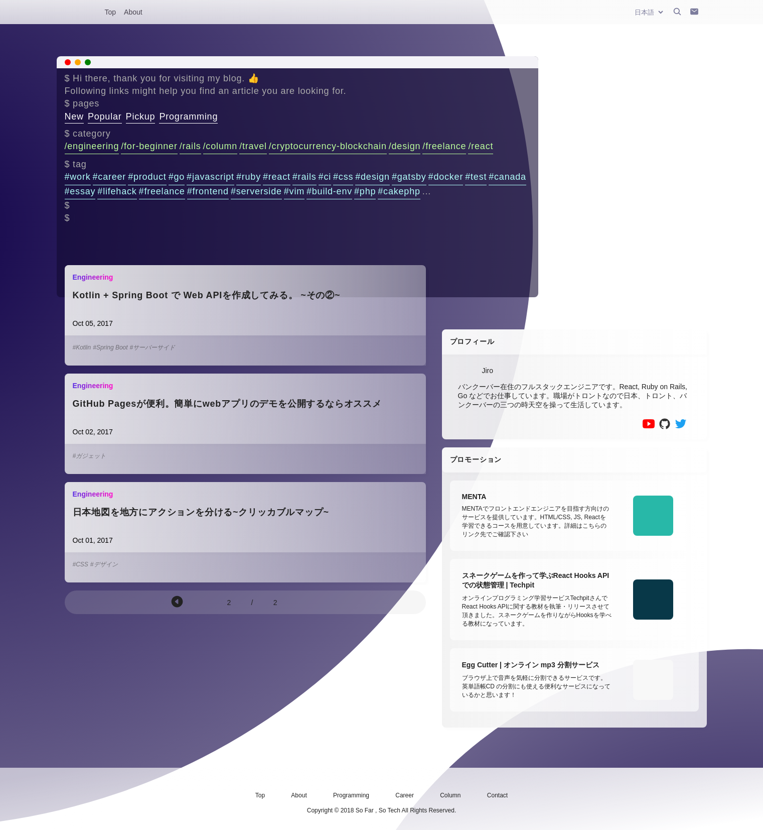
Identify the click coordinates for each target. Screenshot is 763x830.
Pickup (141, 116)
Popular (105, 116)
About (133, 12)
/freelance (444, 146)
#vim (294, 191)
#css (343, 177)
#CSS (80, 564)
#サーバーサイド (153, 347)
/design (405, 146)
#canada (507, 177)
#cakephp (399, 191)
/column (220, 146)
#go (177, 177)
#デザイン (104, 564)
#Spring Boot (110, 347)
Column (450, 795)
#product (147, 177)
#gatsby (409, 177)
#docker (446, 177)
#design (372, 177)
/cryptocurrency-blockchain (328, 146)
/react (480, 146)
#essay (80, 191)
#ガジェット (89, 455)
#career (109, 177)
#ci (325, 177)
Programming (188, 116)
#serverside (256, 191)
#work (78, 177)
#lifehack (116, 191)
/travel (253, 146)
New (74, 116)
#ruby (248, 177)
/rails (190, 146)
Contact (497, 795)
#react (276, 177)
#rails (304, 177)
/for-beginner (149, 146)
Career (404, 795)
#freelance (162, 191)
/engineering (92, 146)
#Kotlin (82, 347)
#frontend (208, 191)
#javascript (210, 177)
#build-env (329, 191)
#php (365, 191)
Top (110, 12)
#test (476, 177)
